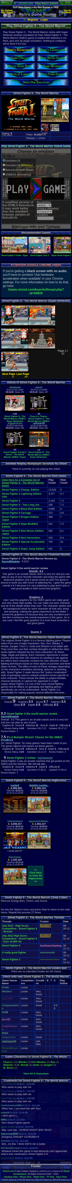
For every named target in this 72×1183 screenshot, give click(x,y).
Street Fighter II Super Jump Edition (23, 548)
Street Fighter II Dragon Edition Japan (20, 518)
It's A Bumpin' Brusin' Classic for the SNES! (35, 737)
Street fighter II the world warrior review (32, 713)
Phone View (25, 1177)
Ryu (53, 1062)
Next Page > (8, 375)
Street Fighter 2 (11, 959)
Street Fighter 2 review (21, 757)
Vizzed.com (25, 3)
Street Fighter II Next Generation (21, 537)
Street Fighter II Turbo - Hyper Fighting (18, 254)
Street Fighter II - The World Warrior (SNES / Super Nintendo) (15, 418)
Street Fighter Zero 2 (39, 254)
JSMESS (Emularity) (18, 174)
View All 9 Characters (36, 1073)
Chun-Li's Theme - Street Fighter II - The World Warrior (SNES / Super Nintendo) (39, 420)
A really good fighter (14, 952)
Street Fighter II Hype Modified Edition (20, 525)
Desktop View (11, 1177)
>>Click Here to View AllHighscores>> (35, 875)
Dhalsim (8, 1064)
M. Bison (8, 1067)
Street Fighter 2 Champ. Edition (20, 489)
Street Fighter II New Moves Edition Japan (23, 532)
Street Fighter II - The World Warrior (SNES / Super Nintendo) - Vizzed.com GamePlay (39, 456)
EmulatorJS (12, 160)
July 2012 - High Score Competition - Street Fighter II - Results (19, 928)
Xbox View (61, 1177)
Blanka (23, 1062)
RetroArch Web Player (19, 170)
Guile (36, 1064)
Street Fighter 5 (11, 500)
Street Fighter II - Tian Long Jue (20, 504)
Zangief (48, 1064)
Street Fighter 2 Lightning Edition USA (21, 495)
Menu (6, 2)
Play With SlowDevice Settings (4, 188)
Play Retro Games (46, 3)
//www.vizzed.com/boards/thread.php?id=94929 (36, 291)
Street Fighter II (11, 945)
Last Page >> (22, 375)
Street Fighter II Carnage (16, 512)
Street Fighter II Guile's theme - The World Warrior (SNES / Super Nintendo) (14, 456)
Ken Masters (38, 1062)
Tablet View (39, 1177)
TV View (50, 1177)
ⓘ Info (65, 2)
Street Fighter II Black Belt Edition (22, 508)
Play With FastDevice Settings (67, 188)
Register (32, 19)
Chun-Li (8, 1062)
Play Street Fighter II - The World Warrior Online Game (36, 146)
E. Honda (22, 1064)
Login (44, 19)
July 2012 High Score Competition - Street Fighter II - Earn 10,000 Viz (19, 938)
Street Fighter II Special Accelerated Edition (23, 543)
